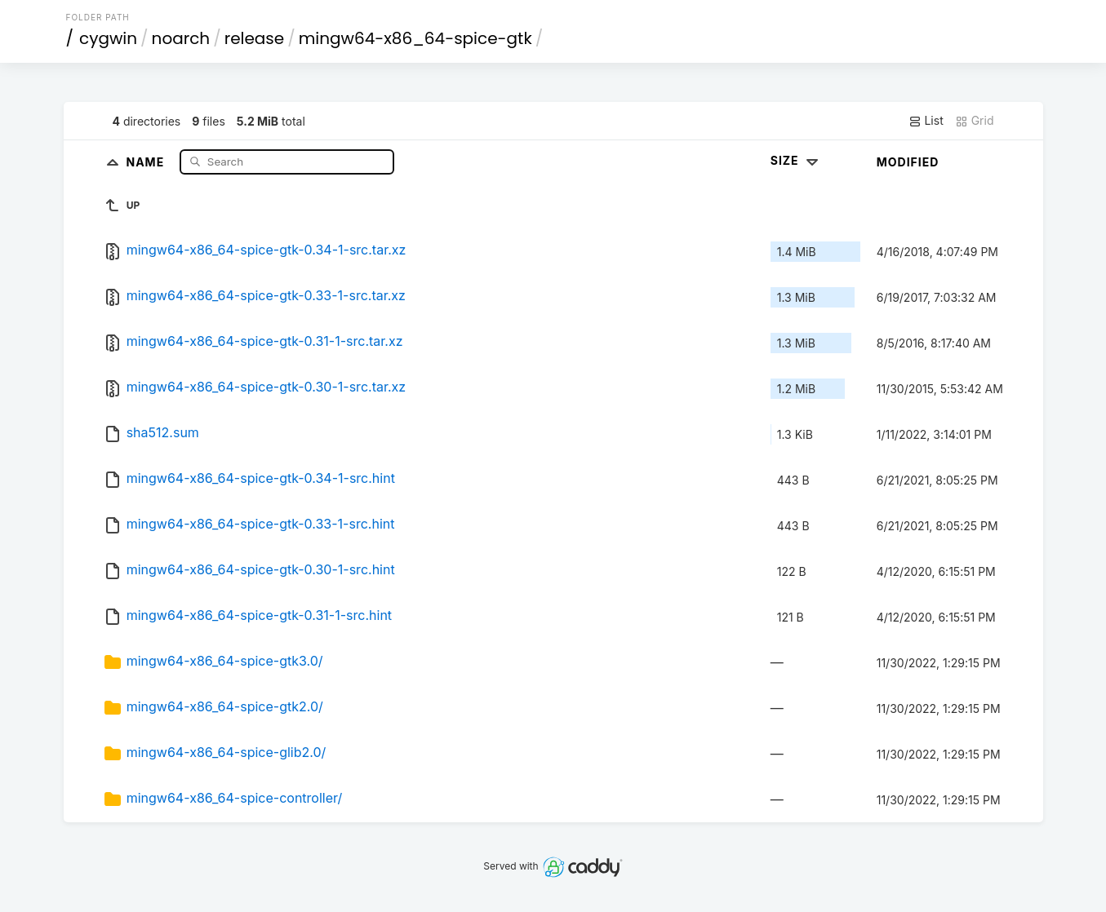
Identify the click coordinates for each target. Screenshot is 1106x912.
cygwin (108, 38)
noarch (181, 38)
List (926, 120)
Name (147, 161)
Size (796, 160)
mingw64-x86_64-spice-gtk (415, 38)
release (254, 38)
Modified (908, 162)
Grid (974, 120)
